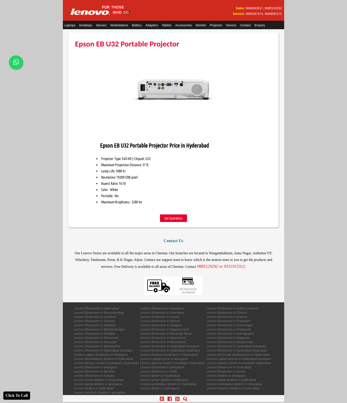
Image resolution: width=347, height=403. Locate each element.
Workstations (119, 25)
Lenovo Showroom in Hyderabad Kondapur (103, 350)
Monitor (201, 25)
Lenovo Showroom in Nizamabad (163, 342)
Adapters (151, 25)
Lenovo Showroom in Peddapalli (229, 329)
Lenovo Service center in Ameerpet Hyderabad (239, 363)
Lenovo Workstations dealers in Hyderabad (103, 359)
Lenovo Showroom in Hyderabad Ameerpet (170, 346)
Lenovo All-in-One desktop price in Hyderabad (238, 355)
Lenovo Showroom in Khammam (96, 338)
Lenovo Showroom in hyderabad (229, 367)
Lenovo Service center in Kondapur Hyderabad (172, 363)
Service (231, 25)
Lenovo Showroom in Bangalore (162, 367)
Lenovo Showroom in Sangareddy (230, 342)
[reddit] (177, 399)
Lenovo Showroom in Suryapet (95, 342)
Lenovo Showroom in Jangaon (161, 325)
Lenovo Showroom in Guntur (160, 317)
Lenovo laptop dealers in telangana (98, 384)
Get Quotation (173, 218)
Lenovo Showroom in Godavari (95, 317)
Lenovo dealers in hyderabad (160, 376)
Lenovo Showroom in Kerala (226, 371)
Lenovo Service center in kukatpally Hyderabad (106, 363)
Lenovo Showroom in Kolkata (94, 376)
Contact (245, 25)
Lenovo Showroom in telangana (162, 308)
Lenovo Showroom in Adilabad (95, 325)
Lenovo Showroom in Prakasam (229, 321)
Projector (216, 25)
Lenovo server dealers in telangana (164, 380)
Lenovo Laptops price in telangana (164, 359)
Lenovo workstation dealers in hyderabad (168, 384)
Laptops (69, 25)
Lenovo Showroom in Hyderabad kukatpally (236, 346)
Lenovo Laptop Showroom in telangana (101, 355)
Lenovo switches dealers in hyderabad (233, 388)
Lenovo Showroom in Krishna (227, 317)
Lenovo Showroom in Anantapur (162, 312)
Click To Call (17, 395)
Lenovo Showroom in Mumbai (94, 371)
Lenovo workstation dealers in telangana (234, 384)
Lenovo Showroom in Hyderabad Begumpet (237, 350)
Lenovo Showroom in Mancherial (162, 338)
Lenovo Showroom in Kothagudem (230, 334)
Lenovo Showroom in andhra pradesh (232, 308)
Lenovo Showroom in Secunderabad (99, 312)
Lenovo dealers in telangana (226, 376)
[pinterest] (162, 399)
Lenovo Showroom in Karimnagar (230, 325)
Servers (101, 25)
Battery (137, 25)
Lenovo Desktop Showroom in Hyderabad (169, 355)
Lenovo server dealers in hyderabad (98, 380)
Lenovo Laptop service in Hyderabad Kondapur (239, 359)
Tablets (167, 25)
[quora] (185, 399)
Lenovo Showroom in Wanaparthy (97, 346)
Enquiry (259, 25)
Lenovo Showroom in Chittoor (227, 312)
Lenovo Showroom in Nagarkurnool (164, 329)
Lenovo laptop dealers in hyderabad (231, 380)
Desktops (85, 25)
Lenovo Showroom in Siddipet (94, 334)
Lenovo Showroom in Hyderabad (96, 308)
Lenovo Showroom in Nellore (160, 321)
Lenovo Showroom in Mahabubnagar (99, 329)
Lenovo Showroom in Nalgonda (228, 338)
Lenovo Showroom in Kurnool (94, 321)
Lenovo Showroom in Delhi (158, 371)
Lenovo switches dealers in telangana (100, 392)
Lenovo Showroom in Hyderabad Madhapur (170, 350)
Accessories (183, 25)
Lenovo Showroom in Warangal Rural (166, 334)
